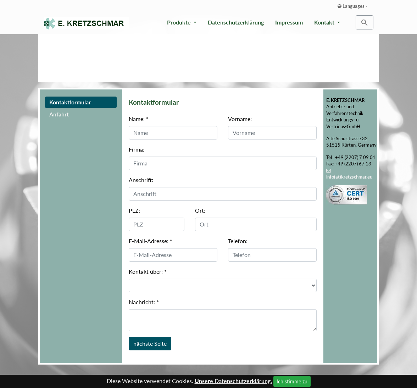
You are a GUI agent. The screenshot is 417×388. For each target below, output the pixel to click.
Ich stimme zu (292, 381)
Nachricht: (144, 302)
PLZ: (134, 210)
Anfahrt (59, 114)
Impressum (289, 22)
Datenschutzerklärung (236, 22)
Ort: (200, 210)
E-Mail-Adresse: (150, 240)
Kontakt (325, 22)
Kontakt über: (148, 271)
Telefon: (238, 240)
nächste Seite (150, 343)
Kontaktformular (70, 102)
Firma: (136, 149)
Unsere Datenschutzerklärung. (233, 380)
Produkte (179, 22)
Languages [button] (351, 6)
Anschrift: (141, 179)
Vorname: (240, 118)
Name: (139, 118)
